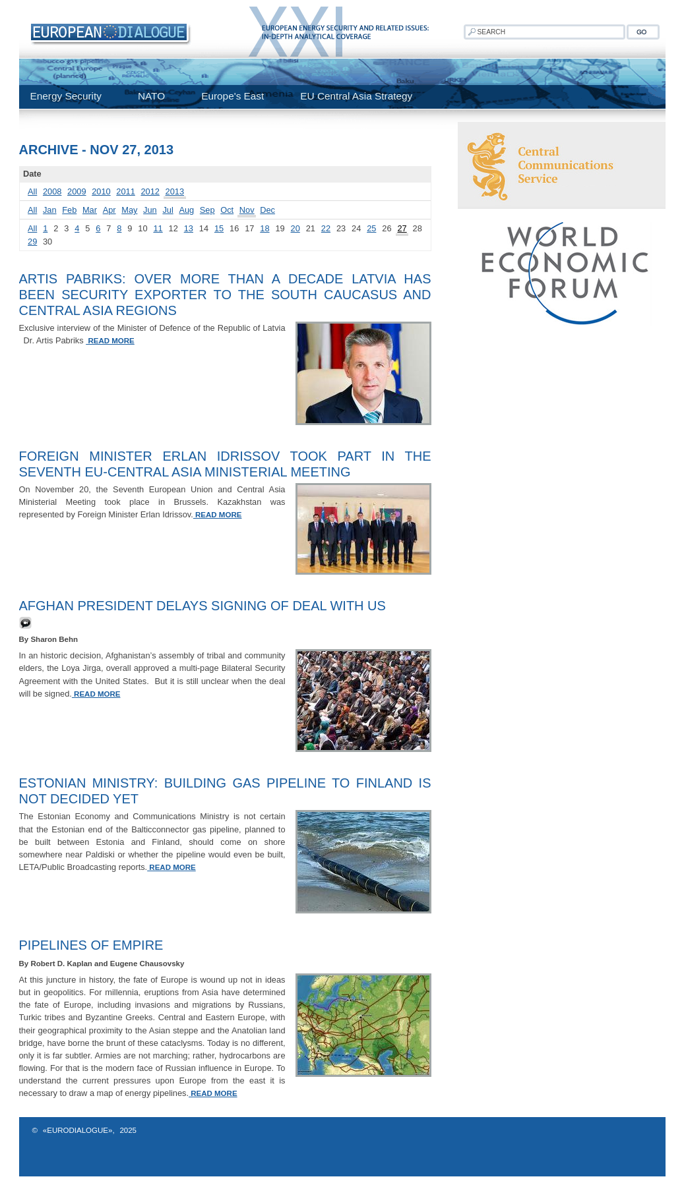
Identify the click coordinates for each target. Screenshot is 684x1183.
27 (401, 228)
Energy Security (66, 95)
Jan (50, 210)
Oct (226, 210)
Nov (247, 210)
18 (264, 228)
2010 (101, 191)
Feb (69, 210)
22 (325, 228)
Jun (150, 210)
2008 (52, 191)
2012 (149, 191)
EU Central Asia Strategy (356, 95)
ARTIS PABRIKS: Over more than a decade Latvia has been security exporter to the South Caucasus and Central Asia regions (225, 295)
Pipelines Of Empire (91, 945)
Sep (207, 210)
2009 (76, 191)
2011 (125, 191)
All (32, 191)
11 (157, 228)
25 (371, 228)
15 (219, 228)
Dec (267, 210)
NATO (151, 95)
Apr (109, 210)
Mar (89, 210)
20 (295, 228)
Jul (167, 210)
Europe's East (232, 95)
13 (188, 228)
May (129, 210)
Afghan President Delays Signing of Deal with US (202, 605)
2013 (175, 191)
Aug (186, 210)
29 (32, 241)
